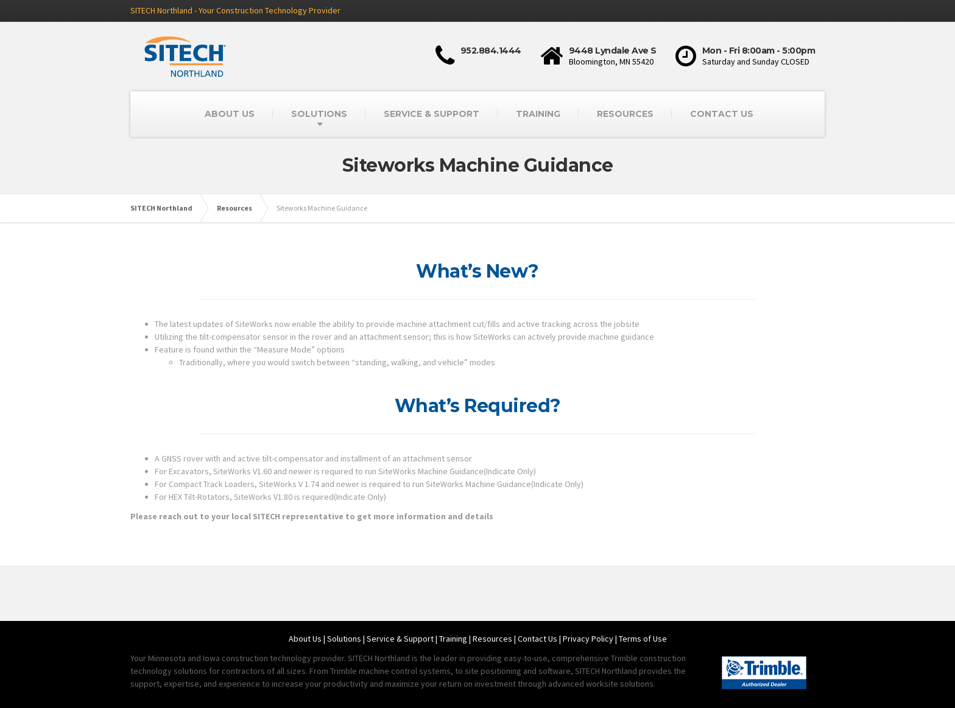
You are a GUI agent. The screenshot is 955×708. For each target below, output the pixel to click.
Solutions (344, 638)
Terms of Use (643, 638)
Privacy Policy (588, 638)
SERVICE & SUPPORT (431, 113)
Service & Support (400, 638)
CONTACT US (721, 113)
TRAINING (538, 113)
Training (453, 638)
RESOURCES (625, 113)
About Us (305, 638)
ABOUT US (230, 113)
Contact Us (537, 638)
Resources (492, 638)
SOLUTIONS (319, 113)
